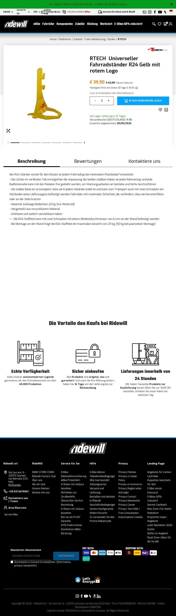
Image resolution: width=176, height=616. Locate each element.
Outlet (151, 529)
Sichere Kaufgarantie (101, 509)
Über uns (37, 480)
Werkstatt (106, 24)
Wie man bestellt (99, 480)
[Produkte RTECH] (157, 49)
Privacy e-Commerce (130, 484)
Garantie (66, 521)
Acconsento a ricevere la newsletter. (42, 563)
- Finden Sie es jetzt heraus (110, 4)
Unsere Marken (40, 488)
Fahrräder (48, 24)
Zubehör (80, 24)
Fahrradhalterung (95, 39)
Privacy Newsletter (129, 500)
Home (53, 39)
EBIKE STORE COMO (43, 472)
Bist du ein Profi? (70, 517)
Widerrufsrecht (98, 513)
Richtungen (14, 485)
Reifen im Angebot (157, 533)
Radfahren (65, 39)
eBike (37, 24)
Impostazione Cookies (130, 517)
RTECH (122, 39)
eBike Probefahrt (70, 480)
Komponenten (65, 24)
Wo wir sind (38, 484)
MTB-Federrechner (71, 525)
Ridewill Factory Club (44, 476)
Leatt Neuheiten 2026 (159, 525)
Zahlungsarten (98, 484)
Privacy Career (126, 504)
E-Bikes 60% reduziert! (128, 24)
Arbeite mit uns (41, 492)
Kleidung (92, 24)
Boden (111, 39)
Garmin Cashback (157, 504)
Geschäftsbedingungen (103, 504)
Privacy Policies (127, 472)
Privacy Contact (127, 496)
